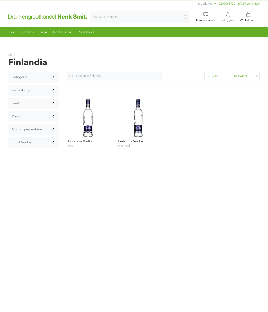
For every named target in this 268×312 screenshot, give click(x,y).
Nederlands (206, 3)
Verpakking (20, 90)
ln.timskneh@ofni (248, 3)
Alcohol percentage (27, 129)
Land (15, 103)
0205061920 (227, 3)
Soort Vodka (21, 142)
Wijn (43, 32)
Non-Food (86, 32)
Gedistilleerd (62, 32)
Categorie (19, 77)
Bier (11, 32)
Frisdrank (27, 32)
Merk (15, 116)
